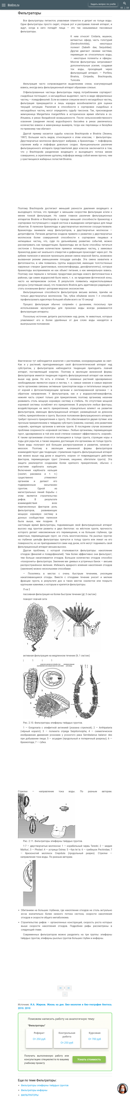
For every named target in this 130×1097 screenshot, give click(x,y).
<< (121, 7)
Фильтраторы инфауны (34, 1090)
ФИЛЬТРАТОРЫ (29, 1095)
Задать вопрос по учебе (103, 4)
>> (127, 7)
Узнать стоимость (89, 1059)
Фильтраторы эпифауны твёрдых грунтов (44, 1085)
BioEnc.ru (13, 5)
